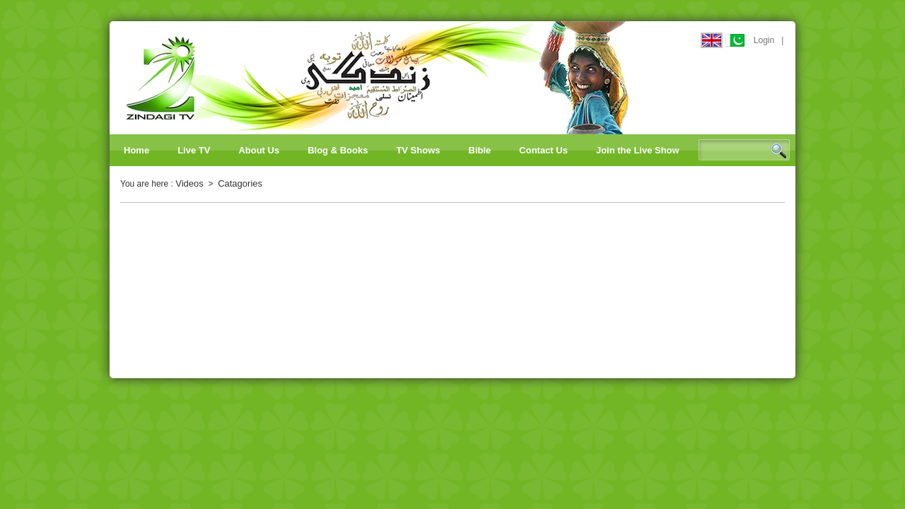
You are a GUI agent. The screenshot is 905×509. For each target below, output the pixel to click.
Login (764, 40)
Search (778, 150)
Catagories (240, 183)
